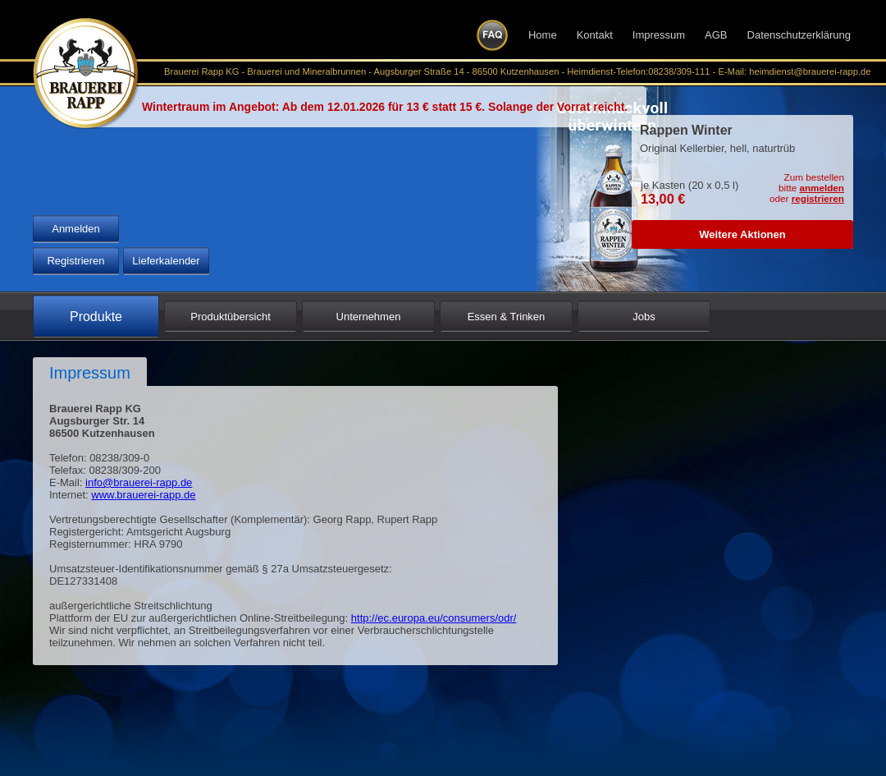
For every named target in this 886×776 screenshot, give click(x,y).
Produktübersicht (230, 316)
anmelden (821, 187)
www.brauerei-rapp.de (143, 495)
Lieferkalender (165, 261)
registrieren (818, 198)
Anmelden (76, 229)
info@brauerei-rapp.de (138, 482)
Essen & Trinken (507, 316)
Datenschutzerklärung (799, 35)
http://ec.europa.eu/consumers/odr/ (434, 618)
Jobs (644, 316)
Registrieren (75, 261)
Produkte (96, 317)
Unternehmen (368, 316)
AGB (716, 35)
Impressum (659, 35)
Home (542, 35)
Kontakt (595, 35)
